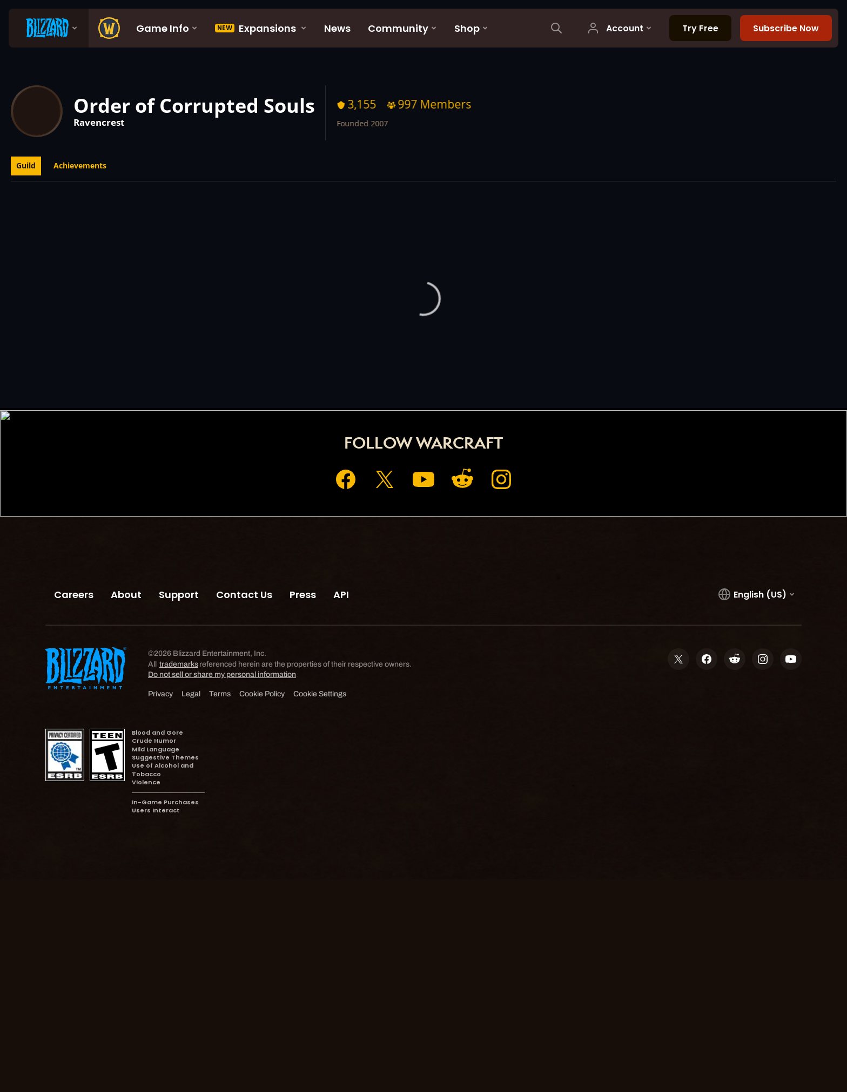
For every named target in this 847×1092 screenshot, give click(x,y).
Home (351, 382)
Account (399, 382)
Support (491, 382)
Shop (445, 382)
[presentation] (49, 28)
